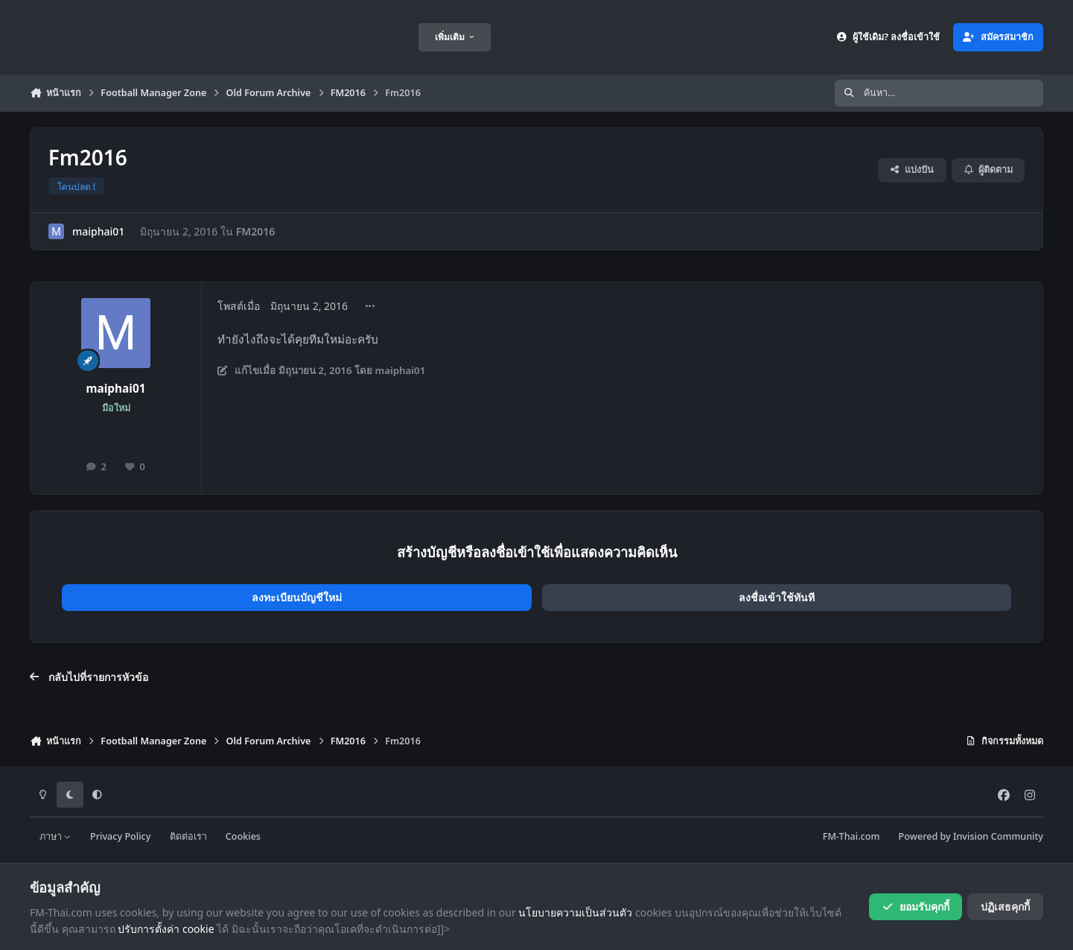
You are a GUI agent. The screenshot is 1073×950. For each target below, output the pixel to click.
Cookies (243, 836)
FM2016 (256, 231)
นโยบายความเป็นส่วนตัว (575, 912)
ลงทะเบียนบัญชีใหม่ (297, 597)
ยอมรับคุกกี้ (915, 906)
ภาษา (55, 836)
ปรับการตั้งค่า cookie (166, 929)
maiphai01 (98, 231)
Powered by (971, 836)
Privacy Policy (120, 836)
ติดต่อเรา (188, 836)
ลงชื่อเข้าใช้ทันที (777, 597)
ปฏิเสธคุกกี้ (1005, 906)
